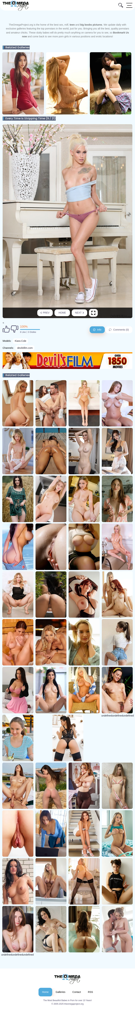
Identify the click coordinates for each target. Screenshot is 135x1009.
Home (62, 312)
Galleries (60, 992)
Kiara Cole (20, 340)
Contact (76, 992)
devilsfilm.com (25, 347)
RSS (90, 992)
